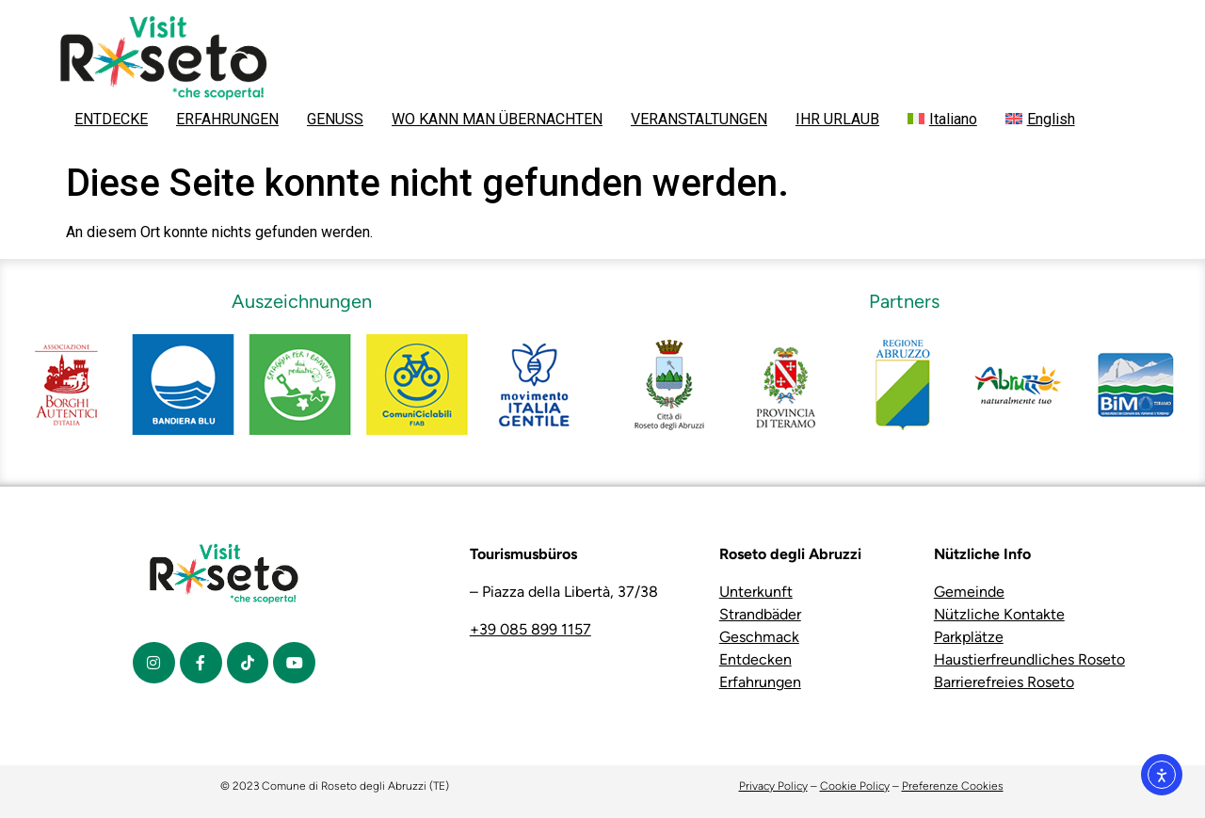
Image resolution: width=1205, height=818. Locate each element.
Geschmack (759, 637)
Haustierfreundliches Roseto (1029, 659)
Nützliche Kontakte (999, 614)
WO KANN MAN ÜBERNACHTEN (497, 119)
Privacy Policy (773, 786)
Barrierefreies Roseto (1004, 682)
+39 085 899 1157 (530, 629)
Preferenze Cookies (953, 786)
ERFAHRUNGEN (227, 119)
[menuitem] (942, 119)
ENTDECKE (111, 119)
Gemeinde (969, 592)
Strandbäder (760, 614)
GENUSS (335, 119)
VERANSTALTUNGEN (699, 119)
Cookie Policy (855, 786)
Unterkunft (756, 592)
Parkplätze (969, 637)
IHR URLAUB (837, 119)
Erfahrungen (760, 682)
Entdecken (755, 659)
